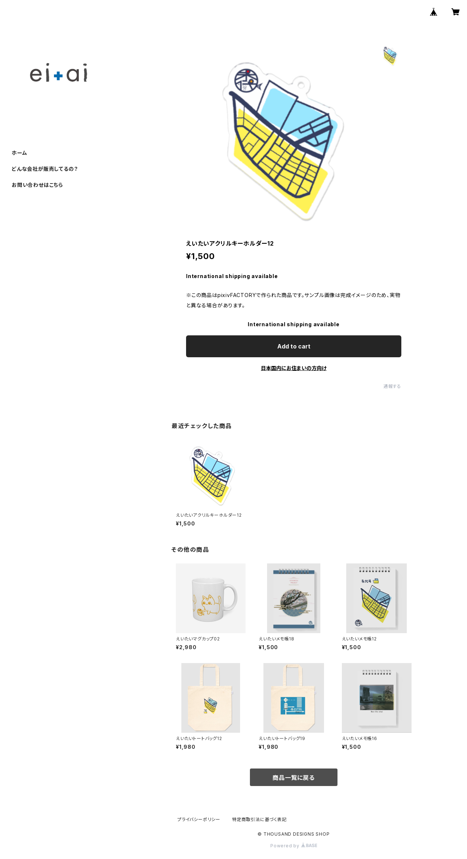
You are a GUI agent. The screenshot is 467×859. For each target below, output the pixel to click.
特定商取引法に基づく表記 (259, 819)
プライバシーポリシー (198, 819)
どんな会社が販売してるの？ (45, 169)
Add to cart (293, 346)
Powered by (293, 845)
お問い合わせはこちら (37, 185)
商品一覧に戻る (294, 777)
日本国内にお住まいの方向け (294, 368)
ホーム (19, 153)
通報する (392, 386)
